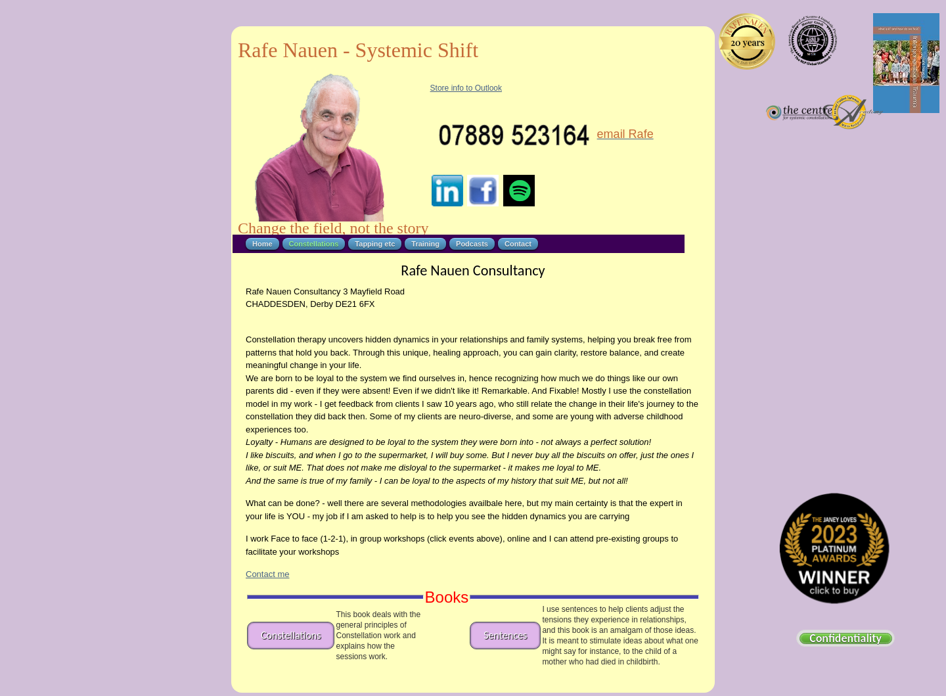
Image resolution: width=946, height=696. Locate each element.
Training (425, 244)
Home (262, 244)
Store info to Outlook (466, 88)
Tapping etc (375, 244)
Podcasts (472, 244)
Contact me (267, 574)
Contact (518, 244)
